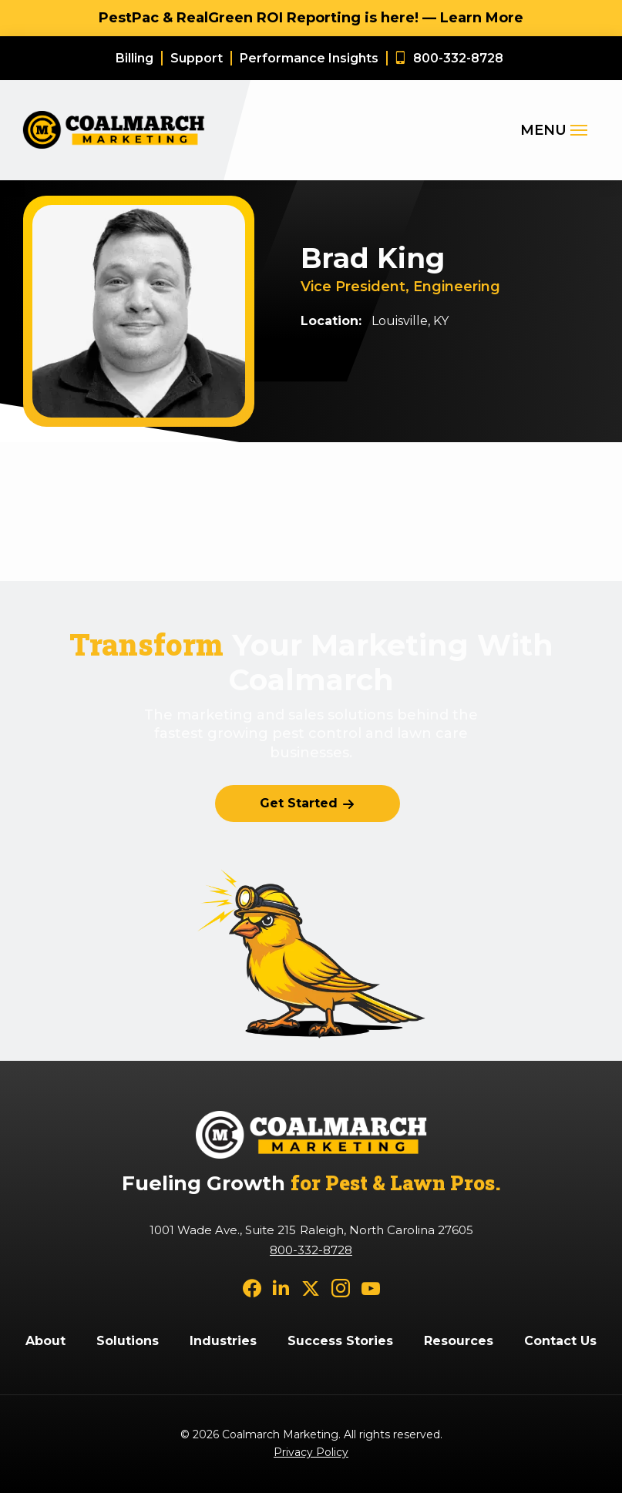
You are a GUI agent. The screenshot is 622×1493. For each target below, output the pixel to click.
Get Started (299, 803)
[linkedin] (281, 1288)
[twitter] (310, 1288)
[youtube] (370, 1288)
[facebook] (252, 1288)
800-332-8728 (311, 1250)
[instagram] (341, 1288)
